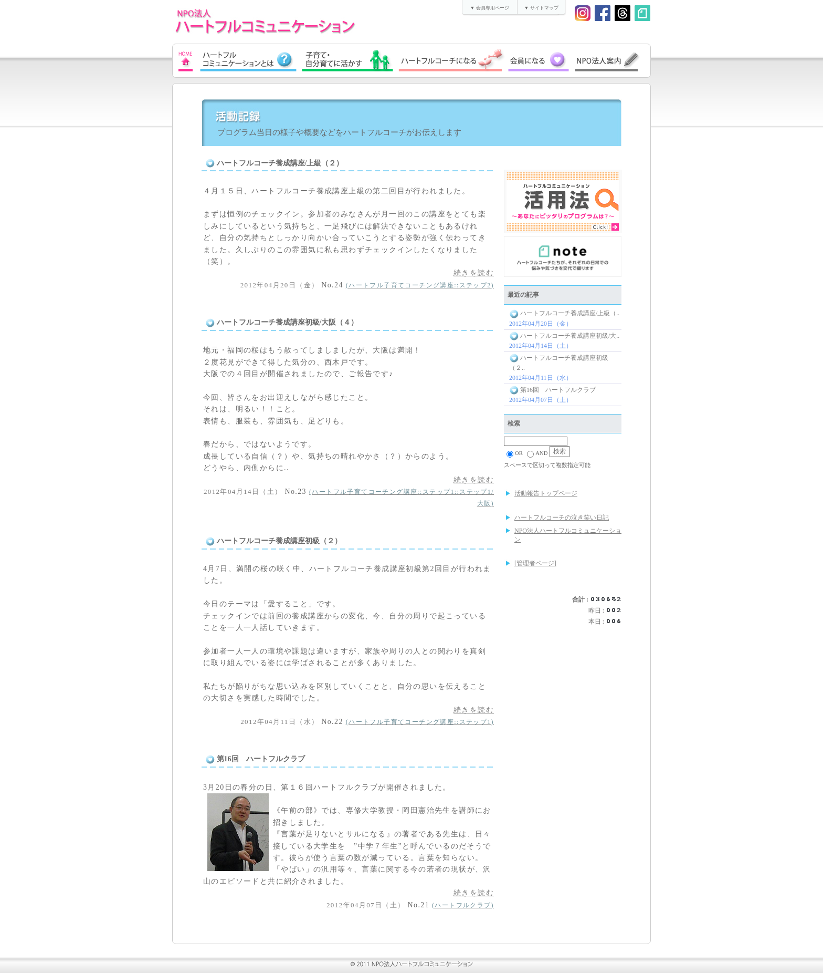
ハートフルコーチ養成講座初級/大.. (564, 335)
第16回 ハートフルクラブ (552, 390)
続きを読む (473, 273)
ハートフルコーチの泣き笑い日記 (561, 517)
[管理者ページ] (535, 563)
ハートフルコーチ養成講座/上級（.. (564, 313)
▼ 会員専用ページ (489, 8)
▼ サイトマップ (541, 8)
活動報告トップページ (545, 493)
